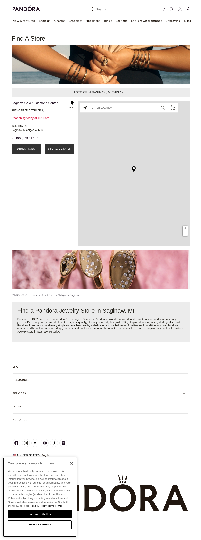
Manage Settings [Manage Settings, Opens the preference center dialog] (40, 524)
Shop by (45, 20)
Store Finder (31, 295)
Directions (26, 148)
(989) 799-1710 (27, 138)
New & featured (24, 20)
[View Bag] (188, 9)
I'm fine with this (40, 514)
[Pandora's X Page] (35, 443)
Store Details (59, 148)
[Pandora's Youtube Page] (45, 443)
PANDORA (17, 295)
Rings (108, 20)
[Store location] (171, 9)
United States (48, 295)
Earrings (121, 20)
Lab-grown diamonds (146, 20)
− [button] (185, 233)
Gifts (187, 20)
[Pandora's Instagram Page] (26, 443)
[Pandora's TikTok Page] (54, 443)
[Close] (71, 463)
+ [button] (185, 228)
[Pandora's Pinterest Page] (63, 443)
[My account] (180, 9)
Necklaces (93, 20)
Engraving (173, 20)
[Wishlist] (162, 9)
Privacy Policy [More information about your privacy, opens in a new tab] (39, 505)
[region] (40, 497)
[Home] (100, 493)
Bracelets (75, 20)
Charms (59, 20)
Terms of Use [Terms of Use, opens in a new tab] (55, 505)
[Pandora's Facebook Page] (16, 443)
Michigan (62, 295)
